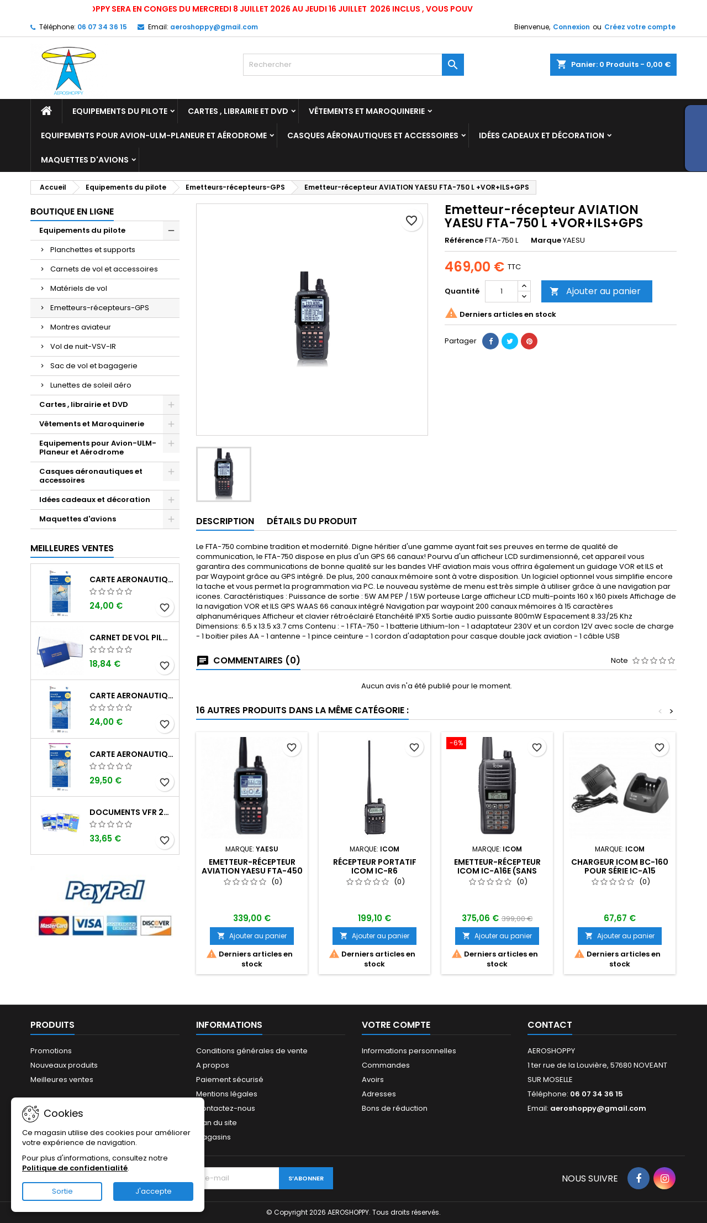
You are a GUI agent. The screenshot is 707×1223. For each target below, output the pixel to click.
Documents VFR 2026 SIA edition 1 (132, 812)
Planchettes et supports (92, 249)
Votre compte (396, 1024)
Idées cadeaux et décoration (541, 135)
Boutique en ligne (72, 211)
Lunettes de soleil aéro (90, 385)
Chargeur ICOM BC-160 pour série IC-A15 (619, 866)
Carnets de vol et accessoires (104, 269)
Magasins (213, 1137)
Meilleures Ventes (72, 548)
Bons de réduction (395, 1108)
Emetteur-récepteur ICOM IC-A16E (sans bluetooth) (497, 870)
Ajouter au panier (595, 291)
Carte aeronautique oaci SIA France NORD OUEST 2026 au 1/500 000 (132, 695)
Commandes (386, 1065)
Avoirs (373, 1079)
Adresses (379, 1094)
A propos (212, 1065)
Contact (549, 1024)
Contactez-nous (225, 1108)
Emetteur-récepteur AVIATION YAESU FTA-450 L (252, 870)
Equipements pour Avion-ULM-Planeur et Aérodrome (154, 135)
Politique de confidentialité (75, 1168)
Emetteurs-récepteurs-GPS (99, 307)
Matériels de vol (78, 288)
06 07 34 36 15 (102, 27)
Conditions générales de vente (252, 1051)
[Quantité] (501, 291)
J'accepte (153, 1191)
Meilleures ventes (61, 1079)
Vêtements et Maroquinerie (367, 111)
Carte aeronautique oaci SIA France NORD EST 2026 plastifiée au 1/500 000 (132, 754)
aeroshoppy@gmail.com (214, 27)
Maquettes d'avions (85, 159)
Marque (546, 240)
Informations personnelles (409, 1051)
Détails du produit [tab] (312, 521)
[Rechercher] (353, 65)
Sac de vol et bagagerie (94, 365)
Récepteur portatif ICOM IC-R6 (374, 866)
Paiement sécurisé (229, 1079)
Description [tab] (225, 521)
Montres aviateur (80, 327)
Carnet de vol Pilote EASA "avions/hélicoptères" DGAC (132, 637)
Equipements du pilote (119, 111)
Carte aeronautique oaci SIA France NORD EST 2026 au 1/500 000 (132, 579)
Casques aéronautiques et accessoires (372, 135)
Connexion (571, 27)
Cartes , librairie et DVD (238, 111)
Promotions (51, 1051)
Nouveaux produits (64, 1065)
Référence (464, 240)
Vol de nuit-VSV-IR (83, 346)
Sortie (62, 1191)
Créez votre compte (640, 27)
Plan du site (216, 1122)
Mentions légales (226, 1094)
